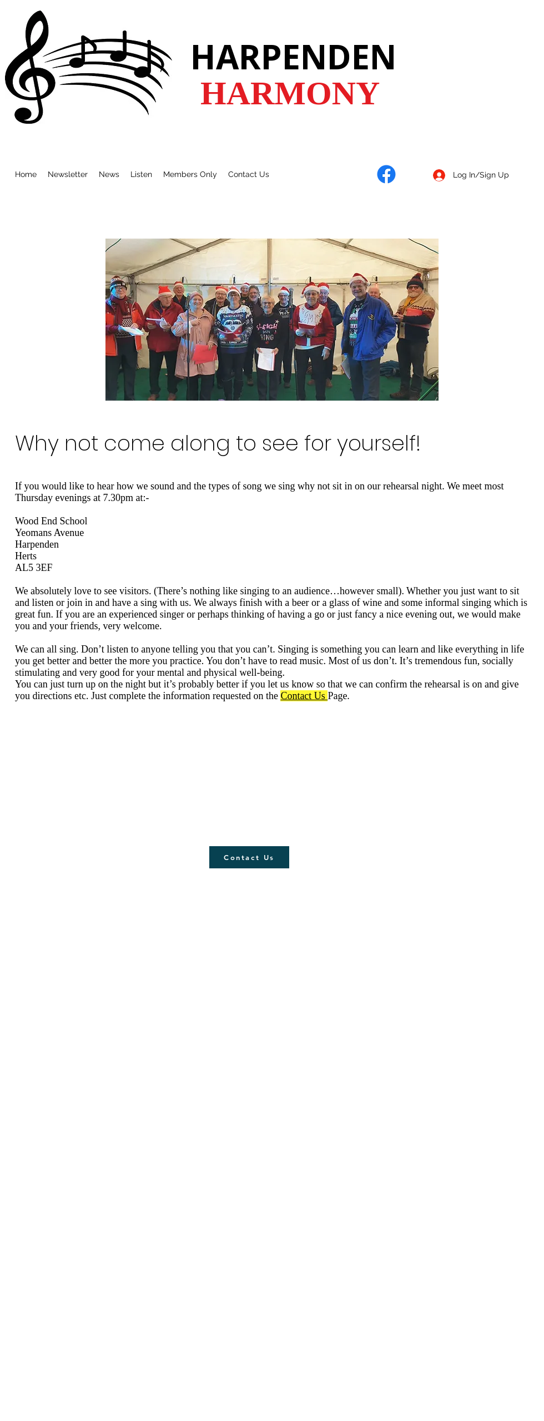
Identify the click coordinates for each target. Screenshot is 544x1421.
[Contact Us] (249, 857)
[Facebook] (386, 174)
